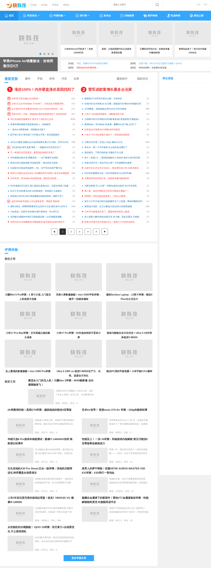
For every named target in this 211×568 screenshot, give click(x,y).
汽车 (64, 78)
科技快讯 (31, 15)
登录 (199, 4)
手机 (40, 78)
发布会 (105, 15)
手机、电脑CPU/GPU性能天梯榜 (92, 63)
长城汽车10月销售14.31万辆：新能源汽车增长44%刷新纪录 (112, 103)
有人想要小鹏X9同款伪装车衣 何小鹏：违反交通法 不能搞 (111, 217)
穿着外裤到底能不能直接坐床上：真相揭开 (30, 124)
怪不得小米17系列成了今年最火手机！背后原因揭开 (35, 134)
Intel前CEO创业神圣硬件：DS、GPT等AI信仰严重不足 (36, 168)
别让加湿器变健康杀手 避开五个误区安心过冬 (31, 119)
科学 (52, 78)
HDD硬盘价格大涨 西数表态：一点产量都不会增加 (34, 157)
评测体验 (57, 15)
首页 (9, 15)
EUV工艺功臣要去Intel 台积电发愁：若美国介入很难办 (36, 191)
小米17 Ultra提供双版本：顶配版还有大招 (104, 114)
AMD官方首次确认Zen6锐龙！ (26, 98)
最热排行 (122, 78)
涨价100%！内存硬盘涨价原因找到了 (44, 89)
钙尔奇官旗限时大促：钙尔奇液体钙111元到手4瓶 (108, 173)
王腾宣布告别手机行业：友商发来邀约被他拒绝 (106, 178)
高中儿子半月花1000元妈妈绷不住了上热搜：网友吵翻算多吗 (113, 201)
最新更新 (11, 80)
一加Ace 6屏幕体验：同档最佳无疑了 (28, 129)
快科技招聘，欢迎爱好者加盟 (153, 67)
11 (131, 462)
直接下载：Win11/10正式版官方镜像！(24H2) (160, 63)
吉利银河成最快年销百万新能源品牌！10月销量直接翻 (36, 217)
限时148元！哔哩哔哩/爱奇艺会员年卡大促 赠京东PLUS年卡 (38, 206)
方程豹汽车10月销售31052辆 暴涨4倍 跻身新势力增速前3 (111, 119)
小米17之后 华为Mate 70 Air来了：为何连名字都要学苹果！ (40, 103)
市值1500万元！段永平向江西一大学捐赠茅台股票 (108, 163)
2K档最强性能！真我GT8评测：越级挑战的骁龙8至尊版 (39, 409)
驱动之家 (197, 15)
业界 (76, 78)
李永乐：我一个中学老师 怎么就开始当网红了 (106, 147)
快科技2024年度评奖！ (87, 67)
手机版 (33, 5)
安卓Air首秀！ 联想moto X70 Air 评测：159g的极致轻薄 (114, 409)
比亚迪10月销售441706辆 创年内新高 (102, 129)
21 (132, 491)
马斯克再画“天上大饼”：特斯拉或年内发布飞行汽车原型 (110, 186)
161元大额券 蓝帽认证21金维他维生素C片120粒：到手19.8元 (39, 142)
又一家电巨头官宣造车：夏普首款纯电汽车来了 (32, 152)
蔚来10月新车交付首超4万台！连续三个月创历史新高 (109, 222)
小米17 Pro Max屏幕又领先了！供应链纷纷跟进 (106, 134)
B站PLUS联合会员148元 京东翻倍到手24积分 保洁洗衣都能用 (39, 173)
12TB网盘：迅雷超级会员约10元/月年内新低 (105, 109)
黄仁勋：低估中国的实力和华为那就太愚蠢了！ (106, 191)
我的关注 (142, 78)
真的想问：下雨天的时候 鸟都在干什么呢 (103, 152)
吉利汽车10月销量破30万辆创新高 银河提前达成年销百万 (37, 222)
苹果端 (55, 5)
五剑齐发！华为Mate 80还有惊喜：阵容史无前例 (33, 178)
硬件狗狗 (150, 15)
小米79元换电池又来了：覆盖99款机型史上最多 (106, 211)
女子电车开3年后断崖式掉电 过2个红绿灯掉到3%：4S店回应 (40, 109)
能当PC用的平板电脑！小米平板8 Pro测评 (129, 371)
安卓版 (44, 5)
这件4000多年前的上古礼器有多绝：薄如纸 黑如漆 (35, 201)
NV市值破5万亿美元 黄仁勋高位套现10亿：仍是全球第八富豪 (39, 186)
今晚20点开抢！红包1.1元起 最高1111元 (103, 142)
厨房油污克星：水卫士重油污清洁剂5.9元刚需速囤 (108, 206)
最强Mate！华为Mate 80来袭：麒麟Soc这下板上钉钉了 (110, 124)
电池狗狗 (173, 15)
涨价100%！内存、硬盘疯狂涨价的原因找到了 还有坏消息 (39, 114)
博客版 (66, 5)
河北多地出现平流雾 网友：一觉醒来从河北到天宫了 (36, 147)
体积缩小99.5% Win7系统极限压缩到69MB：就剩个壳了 (36, 196)
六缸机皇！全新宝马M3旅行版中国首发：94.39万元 (34, 211)
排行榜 (83, 15)
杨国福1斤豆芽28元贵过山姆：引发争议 (103, 98)
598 (59, 520)
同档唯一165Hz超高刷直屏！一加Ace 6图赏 (105, 196)
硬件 (28, 78)
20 (131, 520)
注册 (205, 4)
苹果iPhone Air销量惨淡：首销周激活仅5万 (28, 63)
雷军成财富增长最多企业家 (110, 89)
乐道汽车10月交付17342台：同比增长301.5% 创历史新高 (111, 168)
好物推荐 (127, 15)
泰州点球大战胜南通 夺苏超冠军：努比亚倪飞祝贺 (34, 163)
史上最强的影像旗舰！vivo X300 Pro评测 (28, 371)
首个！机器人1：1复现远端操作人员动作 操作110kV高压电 (112, 157)
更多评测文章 (78, 558)
